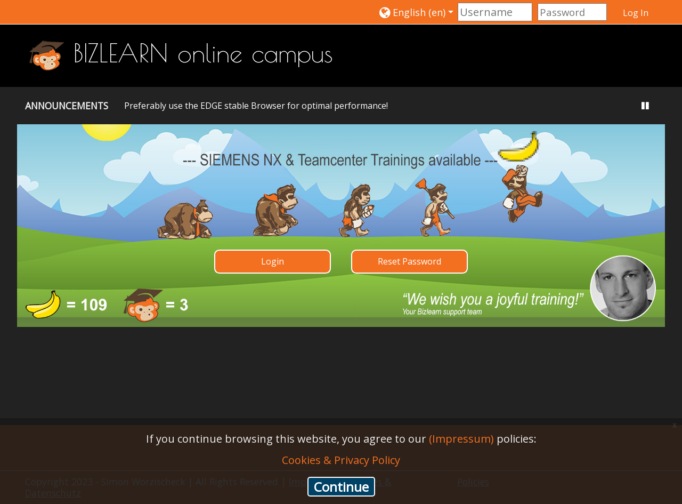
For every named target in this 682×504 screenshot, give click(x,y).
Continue (341, 486)
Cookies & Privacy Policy (341, 460)
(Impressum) (461, 438)
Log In (635, 13)
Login (272, 261)
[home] (46, 54)
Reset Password (409, 261)
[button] (416, 12)
